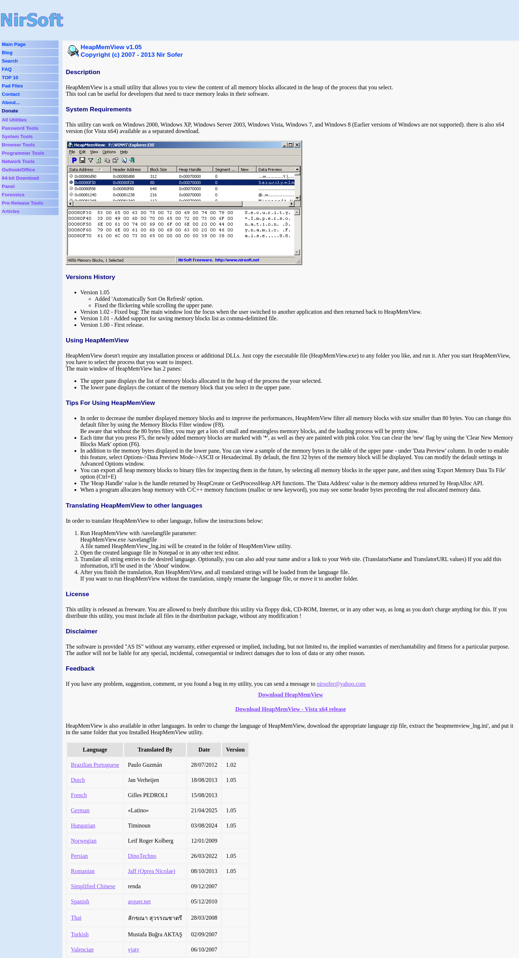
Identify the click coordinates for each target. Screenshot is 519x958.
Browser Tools (18, 144)
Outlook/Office (18, 169)
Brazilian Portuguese (95, 765)
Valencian (82, 949)
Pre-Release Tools (22, 203)
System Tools (17, 136)
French (79, 795)
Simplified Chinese (93, 886)
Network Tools (18, 161)
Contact (11, 94)
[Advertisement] (232, 20)
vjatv (134, 949)
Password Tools (20, 128)
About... (11, 102)
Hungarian (83, 825)
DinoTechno (142, 856)
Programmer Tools (23, 153)
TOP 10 (10, 77)
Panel (8, 186)
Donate (10, 111)
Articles (11, 211)
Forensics (13, 194)
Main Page (14, 44)
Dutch (78, 780)
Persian (79, 856)
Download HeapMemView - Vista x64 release (290, 709)
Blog (7, 52)
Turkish (80, 934)
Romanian (83, 871)
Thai (76, 918)
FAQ (7, 69)
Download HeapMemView (290, 695)
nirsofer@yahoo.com (341, 684)
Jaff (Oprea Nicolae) (151, 871)
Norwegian (83, 841)
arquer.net (139, 901)
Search (10, 61)
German (80, 810)
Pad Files (12, 86)
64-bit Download (20, 178)
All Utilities (14, 120)
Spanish (80, 901)
